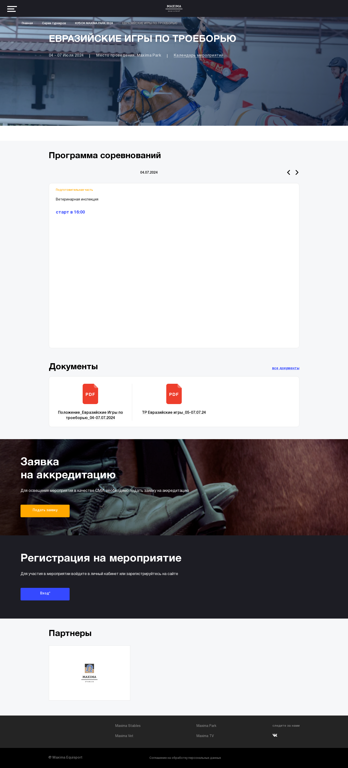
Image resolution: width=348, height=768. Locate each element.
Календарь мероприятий (198, 55)
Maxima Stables (128, 726)
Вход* (45, 593)
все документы (285, 368)
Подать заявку (45, 510)
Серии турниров (54, 23)
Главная (27, 23)
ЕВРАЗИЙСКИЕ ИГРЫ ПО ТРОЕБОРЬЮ (149, 23)
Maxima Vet (124, 736)
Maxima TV (205, 736)
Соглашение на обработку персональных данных (185, 758)
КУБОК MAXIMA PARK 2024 (94, 23)
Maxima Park (206, 726)
